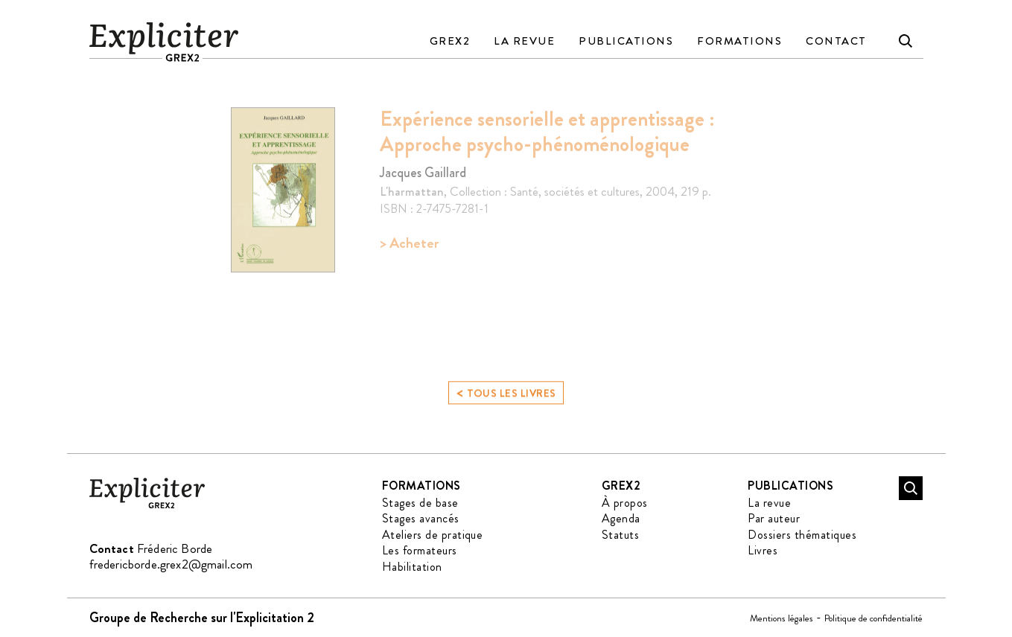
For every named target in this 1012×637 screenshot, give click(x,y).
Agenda (621, 518)
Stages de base (420, 502)
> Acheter (409, 243)
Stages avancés (420, 518)
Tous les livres (506, 396)
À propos (625, 502)
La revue (524, 41)
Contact (836, 41)
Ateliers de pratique (432, 534)
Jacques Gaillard (423, 172)
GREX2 (450, 41)
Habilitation (412, 566)
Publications (626, 41)
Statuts (620, 534)
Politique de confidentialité (873, 618)
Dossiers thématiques (802, 534)
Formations (739, 41)
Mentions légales (781, 618)
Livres (762, 550)
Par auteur (774, 518)
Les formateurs (419, 550)
